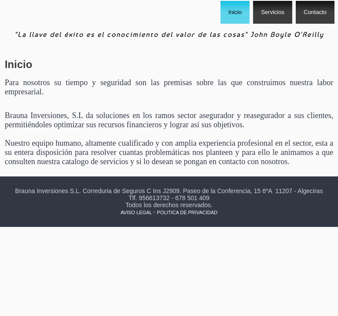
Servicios (272, 12)
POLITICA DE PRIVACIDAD (187, 212)
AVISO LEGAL (136, 212)
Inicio (235, 12)
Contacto (315, 12)
